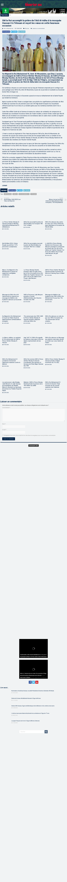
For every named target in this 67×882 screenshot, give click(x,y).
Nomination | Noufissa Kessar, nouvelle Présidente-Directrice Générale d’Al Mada (32, 690)
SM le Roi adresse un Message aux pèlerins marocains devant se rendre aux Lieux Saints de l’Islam (54, 340)
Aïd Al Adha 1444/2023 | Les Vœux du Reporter (13, 199)
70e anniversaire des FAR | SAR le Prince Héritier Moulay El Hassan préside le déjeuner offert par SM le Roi (33, 318)
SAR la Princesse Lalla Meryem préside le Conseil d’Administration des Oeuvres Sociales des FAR (33, 297)
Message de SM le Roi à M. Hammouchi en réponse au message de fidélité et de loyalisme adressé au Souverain (11, 297)
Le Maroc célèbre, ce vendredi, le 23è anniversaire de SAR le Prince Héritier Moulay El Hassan (11, 340)
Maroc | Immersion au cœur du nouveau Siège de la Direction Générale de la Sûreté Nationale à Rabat (33, 675)
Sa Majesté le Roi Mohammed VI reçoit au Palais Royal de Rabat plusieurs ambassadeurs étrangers (11, 318)
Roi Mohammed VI (24, 194)
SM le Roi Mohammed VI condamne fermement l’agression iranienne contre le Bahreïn (11, 361)
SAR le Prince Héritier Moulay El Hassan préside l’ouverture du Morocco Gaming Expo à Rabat (55, 271)
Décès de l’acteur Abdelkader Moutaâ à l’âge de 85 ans (26, 698)
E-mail (4, 429)
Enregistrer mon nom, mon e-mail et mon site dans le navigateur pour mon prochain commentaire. (30, 435)
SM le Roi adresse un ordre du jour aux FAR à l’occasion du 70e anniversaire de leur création (54, 318)
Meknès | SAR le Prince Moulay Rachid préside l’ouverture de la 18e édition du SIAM (33, 383)
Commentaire (6, 407)
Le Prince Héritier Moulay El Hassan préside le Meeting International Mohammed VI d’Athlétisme (10, 224)
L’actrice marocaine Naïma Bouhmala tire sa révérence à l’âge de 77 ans (30, 713)
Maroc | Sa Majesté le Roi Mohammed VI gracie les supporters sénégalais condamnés (10, 272)
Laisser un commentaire (38, 28)
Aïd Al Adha (8, 194)
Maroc (15, 194)
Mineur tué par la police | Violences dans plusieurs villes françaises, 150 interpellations (53, 200)
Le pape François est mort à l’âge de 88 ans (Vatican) (25, 720)
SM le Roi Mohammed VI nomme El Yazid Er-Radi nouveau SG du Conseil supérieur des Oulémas (52, 384)
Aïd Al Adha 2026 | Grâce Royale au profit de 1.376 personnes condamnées (10, 245)
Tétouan (33, 194)
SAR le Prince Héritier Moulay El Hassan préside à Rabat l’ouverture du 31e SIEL (55, 360)
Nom (4, 424)
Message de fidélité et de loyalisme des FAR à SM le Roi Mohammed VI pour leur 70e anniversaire (54, 297)
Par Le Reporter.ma (8, 28)
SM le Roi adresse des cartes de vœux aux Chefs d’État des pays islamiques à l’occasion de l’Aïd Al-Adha (54, 224)
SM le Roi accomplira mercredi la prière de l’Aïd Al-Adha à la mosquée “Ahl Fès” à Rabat (33, 245)
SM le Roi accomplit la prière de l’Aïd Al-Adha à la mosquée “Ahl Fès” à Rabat (33, 223)
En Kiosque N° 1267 (33, 445)
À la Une (27, 28)
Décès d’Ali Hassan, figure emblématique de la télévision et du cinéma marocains (32, 706)
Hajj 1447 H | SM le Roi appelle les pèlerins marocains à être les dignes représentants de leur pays (33, 340)
